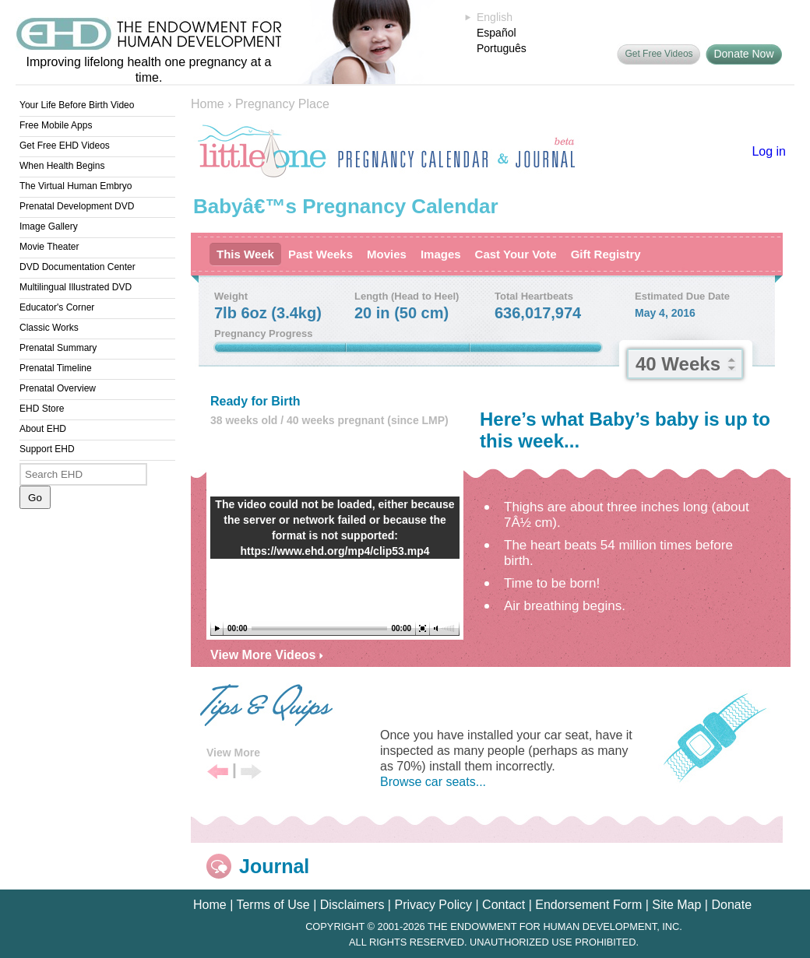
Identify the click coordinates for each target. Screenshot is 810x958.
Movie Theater (49, 246)
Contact (503, 904)
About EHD (42, 428)
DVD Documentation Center (77, 266)
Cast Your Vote (516, 254)
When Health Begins (61, 165)
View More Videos (266, 654)
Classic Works (49, 327)
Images (441, 254)
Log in (769, 151)
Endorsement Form (588, 904)
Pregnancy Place (282, 104)
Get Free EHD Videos (64, 145)
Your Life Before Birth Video (76, 105)
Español (496, 32)
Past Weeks (320, 254)
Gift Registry (606, 254)
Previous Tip (217, 772)
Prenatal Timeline (55, 368)
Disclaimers (352, 904)
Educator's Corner (56, 307)
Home (207, 104)
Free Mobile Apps (55, 125)
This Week (245, 254)
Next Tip (251, 772)
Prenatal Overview (57, 388)
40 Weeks (678, 363)
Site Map (676, 904)
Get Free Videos (658, 53)
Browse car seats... (433, 781)
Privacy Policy (433, 904)
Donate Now (743, 53)
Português (501, 48)
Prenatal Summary (58, 347)
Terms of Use (272, 904)
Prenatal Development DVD (76, 206)
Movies (387, 254)
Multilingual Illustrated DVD (75, 287)
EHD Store (41, 408)
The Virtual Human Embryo (75, 186)
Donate (731, 904)
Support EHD (47, 449)
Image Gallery (48, 226)
